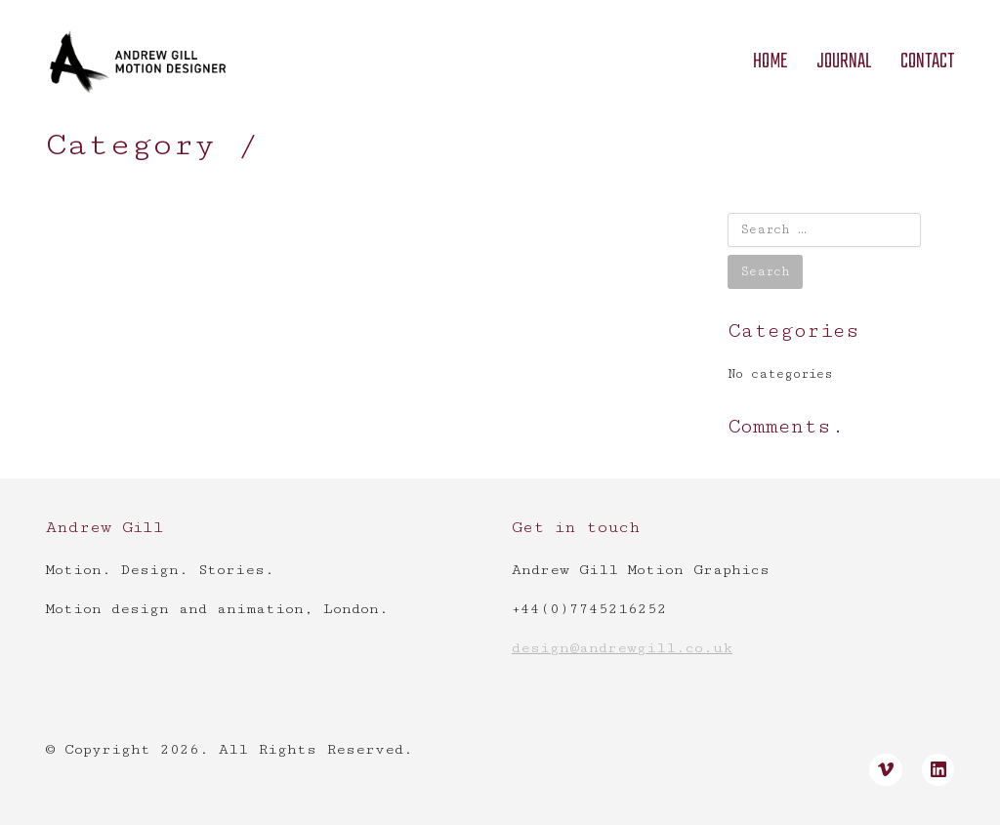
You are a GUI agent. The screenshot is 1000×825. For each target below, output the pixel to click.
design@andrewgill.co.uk (622, 647)
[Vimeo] (885, 770)
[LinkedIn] (938, 770)
